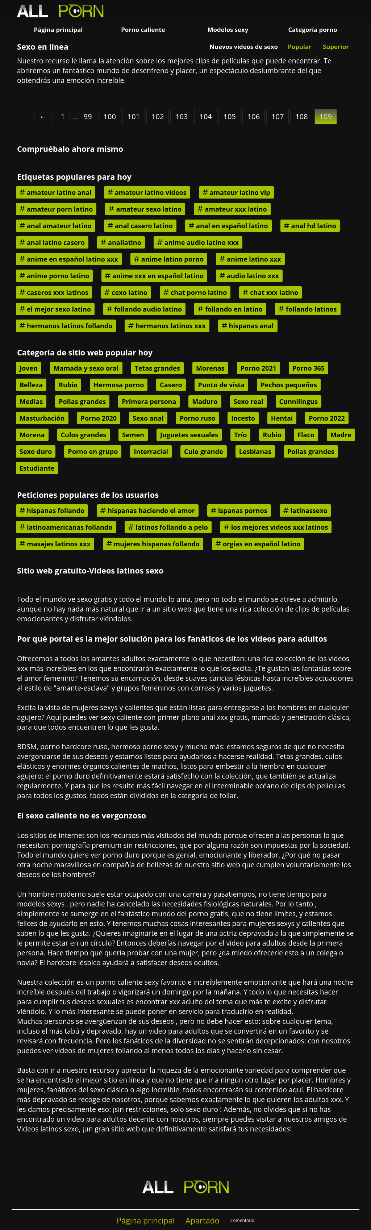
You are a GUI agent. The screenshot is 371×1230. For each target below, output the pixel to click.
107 (277, 116)
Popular (299, 46)
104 (205, 116)
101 (134, 116)
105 (230, 116)
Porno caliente (143, 29)
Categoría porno (312, 29)
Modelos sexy (228, 29)
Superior (336, 46)
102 (157, 116)
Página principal (58, 29)
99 (88, 116)
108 (301, 116)
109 (326, 116)
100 (110, 116)
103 (181, 116)
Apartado (203, 1220)
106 (253, 116)
